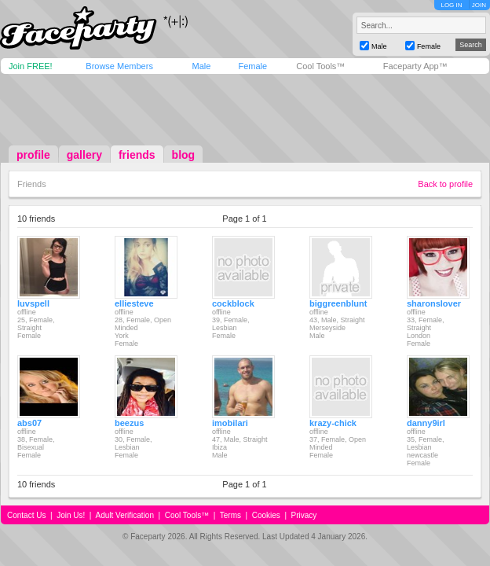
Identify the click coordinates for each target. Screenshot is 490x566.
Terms (230, 515)
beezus (129, 423)
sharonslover (434, 303)
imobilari (230, 423)
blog (184, 155)
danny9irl (426, 423)
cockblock (233, 303)
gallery (84, 155)
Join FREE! (31, 66)
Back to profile (445, 184)
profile (33, 155)
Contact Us (26, 515)
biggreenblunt (338, 303)
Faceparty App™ (415, 66)
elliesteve (134, 303)
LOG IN (451, 5)
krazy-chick (333, 423)
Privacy (304, 515)
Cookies (266, 515)
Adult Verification (124, 515)
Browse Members (119, 66)
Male (201, 66)
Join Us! (71, 515)
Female (252, 66)
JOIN (479, 5)
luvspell (33, 303)
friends (137, 155)
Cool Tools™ (320, 66)
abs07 (29, 423)
